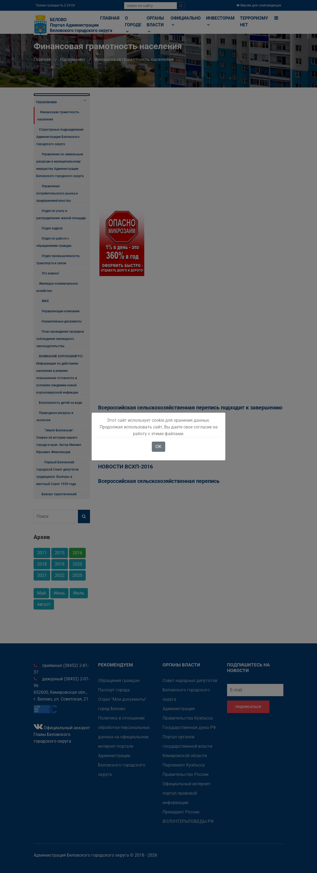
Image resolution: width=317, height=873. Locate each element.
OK (158, 446)
